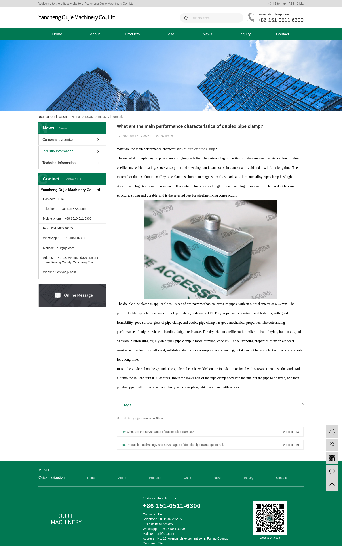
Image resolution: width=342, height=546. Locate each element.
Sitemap (280, 3)
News (207, 34)
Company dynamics (58, 139)
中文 (269, 3)
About (95, 34)
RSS (291, 3)
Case (169, 34)
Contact (282, 34)
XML (300, 3)
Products (132, 34)
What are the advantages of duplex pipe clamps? (160, 431)
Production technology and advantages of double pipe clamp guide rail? (176, 445)
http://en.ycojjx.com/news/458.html (143, 418)
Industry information (111, 116)
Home (57, 34)
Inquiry (245, 34)
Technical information (59, 163)
